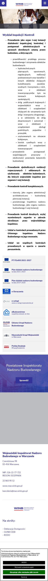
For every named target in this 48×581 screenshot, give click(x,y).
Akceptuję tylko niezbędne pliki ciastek (24, 572)
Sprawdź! (24, 380)
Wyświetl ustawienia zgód (24, 567)
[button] (3, 3)
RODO (24, 563)
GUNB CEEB (9, 532)
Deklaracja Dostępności (14, 529)
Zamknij (24, 577)
